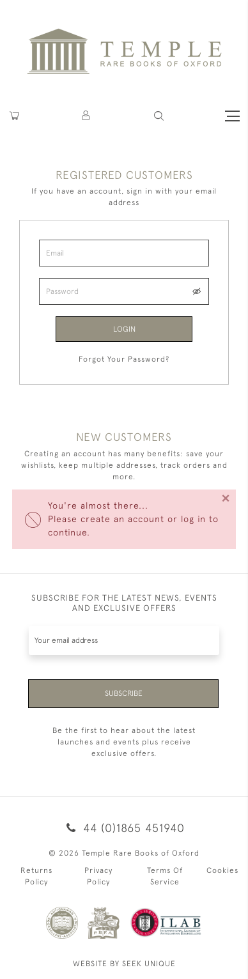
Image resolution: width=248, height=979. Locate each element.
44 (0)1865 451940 (124, 828)
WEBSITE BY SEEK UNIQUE (124, 963)
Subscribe (124, 693)
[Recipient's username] (124, 640)
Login (124, 329)
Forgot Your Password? (124, 359)
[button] (86, 116)
